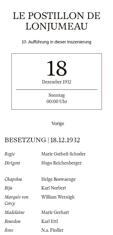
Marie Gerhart (55, 212)
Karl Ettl (49, 221)
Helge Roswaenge (58, 179)
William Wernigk (57, 197)
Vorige (56, 123)
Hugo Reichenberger (61, 163)
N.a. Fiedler (52, 230)
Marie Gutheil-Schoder (63, 154)
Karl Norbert (53, 188)
